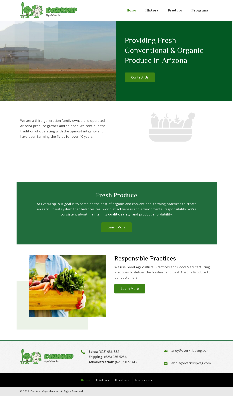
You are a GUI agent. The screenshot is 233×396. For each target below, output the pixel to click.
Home (85, 380)
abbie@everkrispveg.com (191, 363)
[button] (140, 77)
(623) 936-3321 (110, 351)
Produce (122, 380)
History (102, 380)
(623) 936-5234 (115, 356)
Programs (143, 380)
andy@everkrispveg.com (190, 350)
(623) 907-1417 (126, 362)
